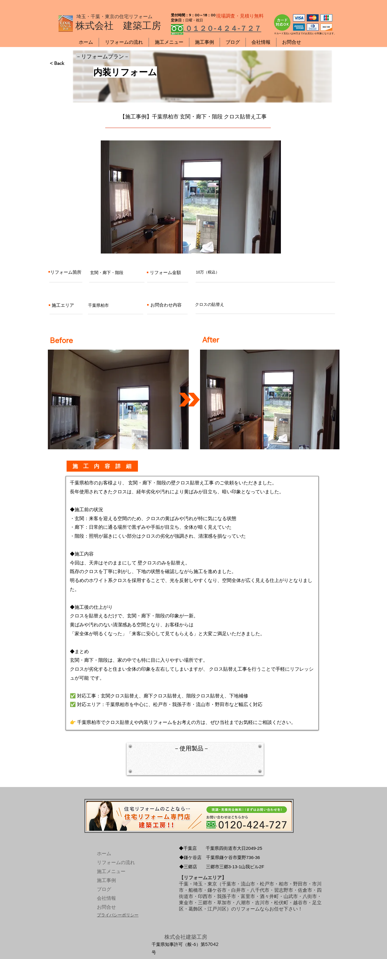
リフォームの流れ (111, 862)
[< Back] (69, 63)
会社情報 (106, 898)
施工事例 (106, 880)
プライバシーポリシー (118, 915)
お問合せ (106, 907)
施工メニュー (111, 871)
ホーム (104, 853)
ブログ (104, 889)
